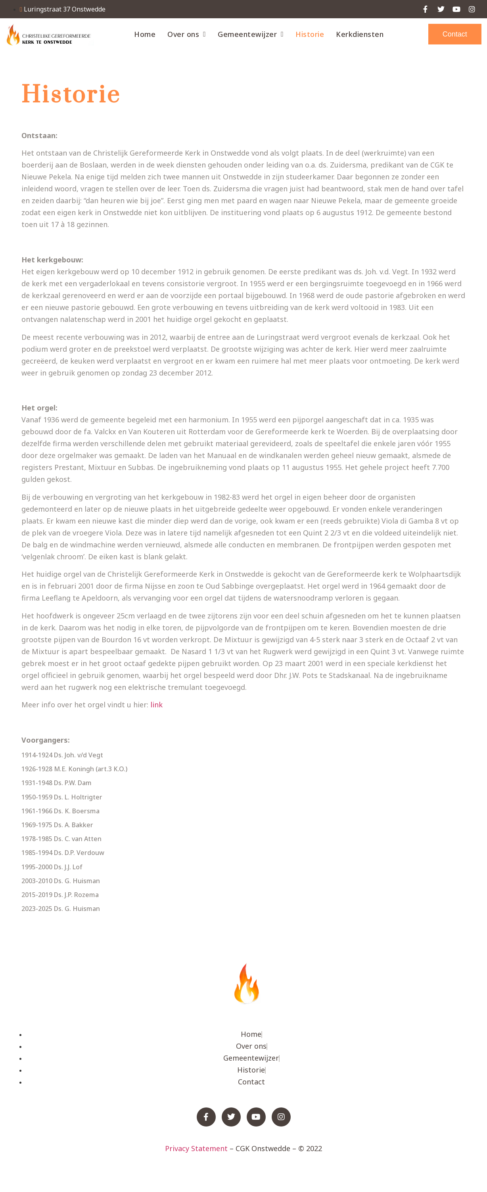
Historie (309, 34)
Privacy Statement (196, 1148)
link (156, 704)
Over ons (186, 34)
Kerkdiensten (359, 34)
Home (144, 34)
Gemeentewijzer (251, 34)
